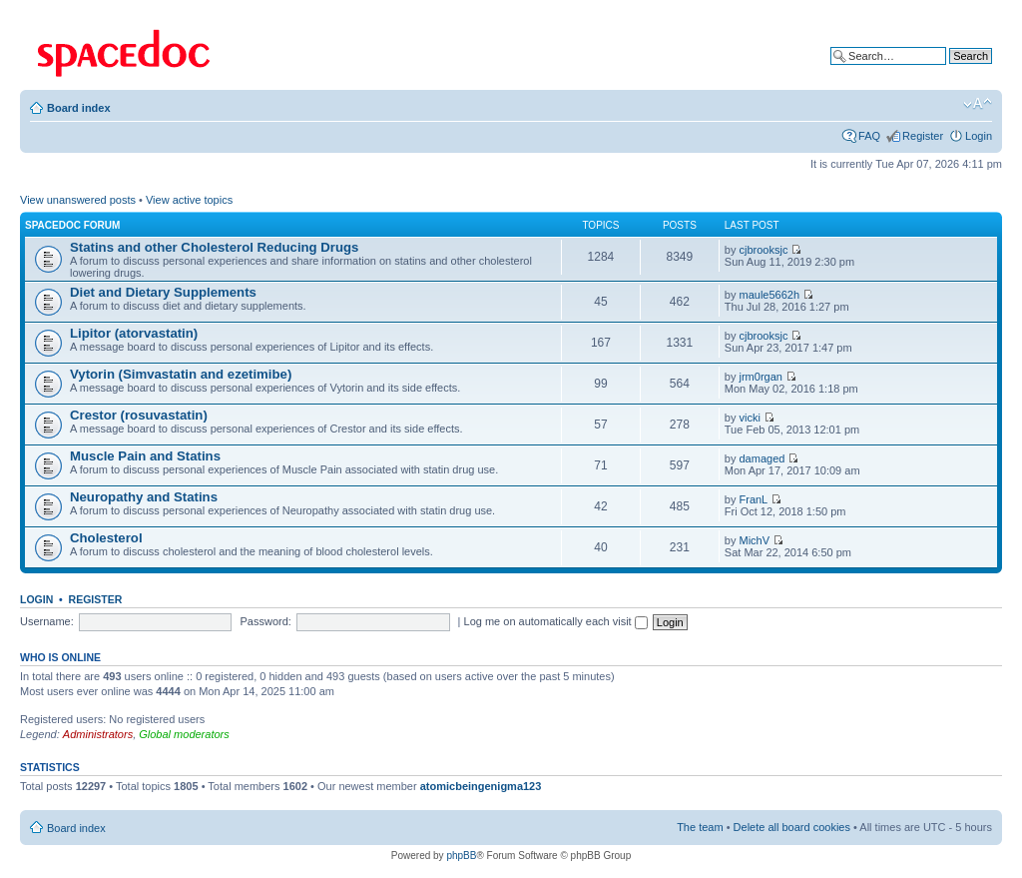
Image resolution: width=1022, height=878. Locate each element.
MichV (755, 540)
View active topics (189, 200)
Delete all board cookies (792, 827)
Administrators (98, 734)
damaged (762, 458)
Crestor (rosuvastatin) (139, 415)
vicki (750, 418)
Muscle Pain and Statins (145, 455)
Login (978, 136)
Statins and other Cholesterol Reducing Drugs (214, 247)
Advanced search (949, 71)
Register (922, 136)
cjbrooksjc (764, 250)
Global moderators (184, 734)
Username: (47, 621)
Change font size (977, 104)
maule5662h (770, 295)
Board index (79, 108)
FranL (754, 499)
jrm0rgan (761, 377)
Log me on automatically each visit (556, 621)
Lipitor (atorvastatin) (134, 333)
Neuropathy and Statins (144, 496)
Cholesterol (106, 537)
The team (700, 827)
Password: (266, 621)
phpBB (461, 855)
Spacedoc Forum (72, 225)
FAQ (869, 136)
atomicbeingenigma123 (481, 786)
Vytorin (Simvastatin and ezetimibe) (180, 374)
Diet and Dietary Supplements (163, 292)
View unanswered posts (78, 200)
